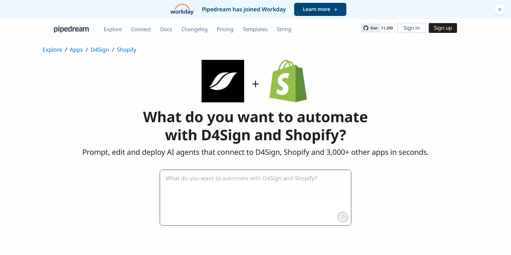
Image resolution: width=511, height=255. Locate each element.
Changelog (194, 29)
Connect (141, 29)
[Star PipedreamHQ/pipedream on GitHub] (370, 28)
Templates (255, 29)
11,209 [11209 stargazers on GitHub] (387, 28)
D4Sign (99, 49)
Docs (166, 29)
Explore (113, 29)
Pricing (225, 29)
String (284, 29)
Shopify (126, 49)
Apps (76, 49)
